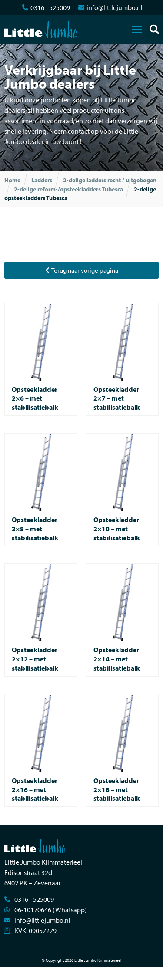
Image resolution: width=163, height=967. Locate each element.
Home (12, 180)
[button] (154, 29)
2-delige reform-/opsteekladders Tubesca (68, 189)
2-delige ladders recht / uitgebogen (109, 180)
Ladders (41, 180)
